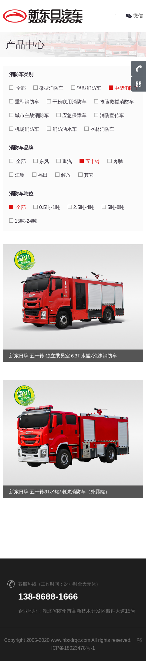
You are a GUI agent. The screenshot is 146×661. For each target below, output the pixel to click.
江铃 (17, 175)
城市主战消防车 (29, 115)
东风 (41, 161)
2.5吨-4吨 (81, 207)
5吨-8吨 (113, 207)
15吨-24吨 (23, 221)
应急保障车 (71, 115)
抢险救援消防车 (114, 101)
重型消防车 (24, 101)
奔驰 (115, 161)
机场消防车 (24, 129)
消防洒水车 (62, 129)
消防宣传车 (109, 115)
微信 (134, 15)
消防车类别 (21, 74)
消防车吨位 (21, 193)
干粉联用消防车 (67, 101)
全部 (17, 88)
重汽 (64, 161)
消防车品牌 (21, 147)
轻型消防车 (86, 88)
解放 (63, 175)
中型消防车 (124, 88)
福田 (40, 175)
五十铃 (90, 161)
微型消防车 (48, 88)
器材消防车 (99, 129)
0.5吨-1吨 (46, 207)
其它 (86, 175)
